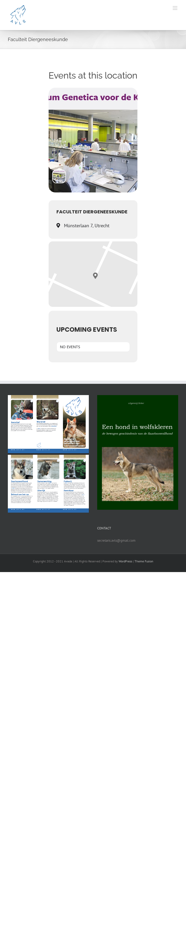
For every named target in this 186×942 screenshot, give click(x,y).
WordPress (125, 561)
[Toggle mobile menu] (175, 8)
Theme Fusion (144, 561)
